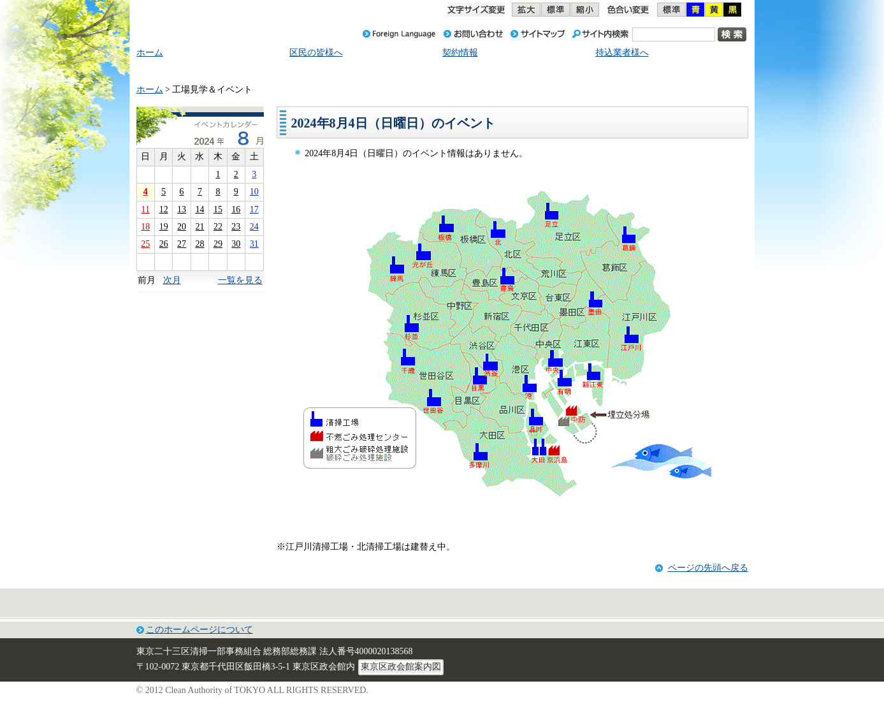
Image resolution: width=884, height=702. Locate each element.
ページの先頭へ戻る (708, 568)
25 (145, 244)
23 (235, 226)
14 (199, 209)
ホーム (149, 89)
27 (181, 244)
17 (254, 209)
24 (254, 226)
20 (181, 226)
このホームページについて (199, 629)
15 (218, 209)
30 (235, 244)
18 (145, 226)
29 (218, 244)
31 (254, 244)
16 (235, 209)
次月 (172, 280)
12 (163, 209)
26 (163, 244)
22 (218, 226)
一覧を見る (240, 280)
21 (199, 226)
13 (181, 209)
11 (145, 209)
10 (254, 191)
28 (199, 244)
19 (163, 226)
